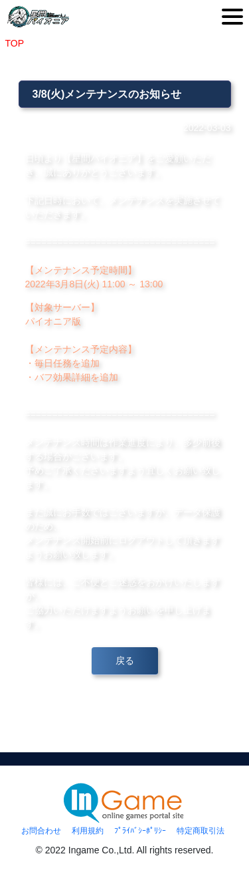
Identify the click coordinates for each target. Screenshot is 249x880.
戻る (125, 660)
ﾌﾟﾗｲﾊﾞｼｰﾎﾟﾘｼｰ (140, 830)
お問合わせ (41, 830)
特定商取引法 (200, 830)
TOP (14, 43)
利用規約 (88, 830)
